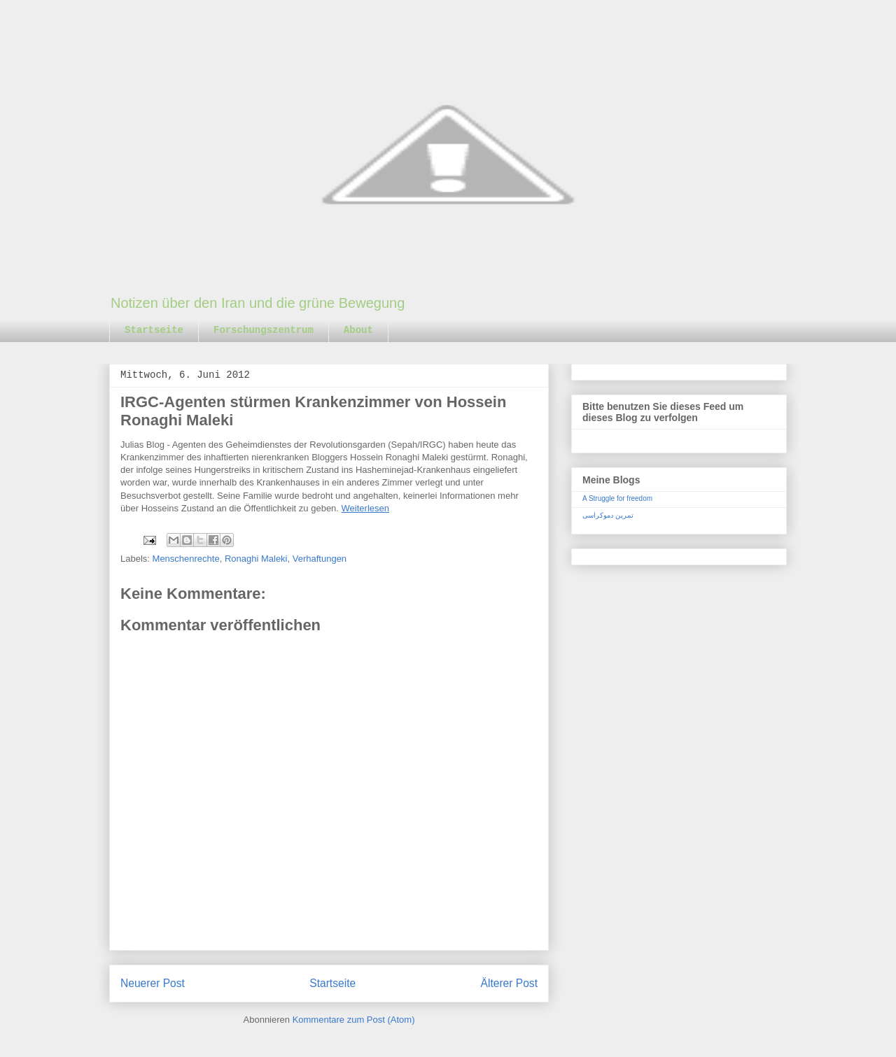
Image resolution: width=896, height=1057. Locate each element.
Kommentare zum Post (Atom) (354, 1019)
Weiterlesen (365, 508)
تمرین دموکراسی (608, 515)
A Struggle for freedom (617, 498)
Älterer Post (509, 983)
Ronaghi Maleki (256, 558)
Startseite (154, 330)
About (358, 330)
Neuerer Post (152, 983)
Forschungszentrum (264, 330)
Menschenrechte (186, 558)
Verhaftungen (319, 558)
